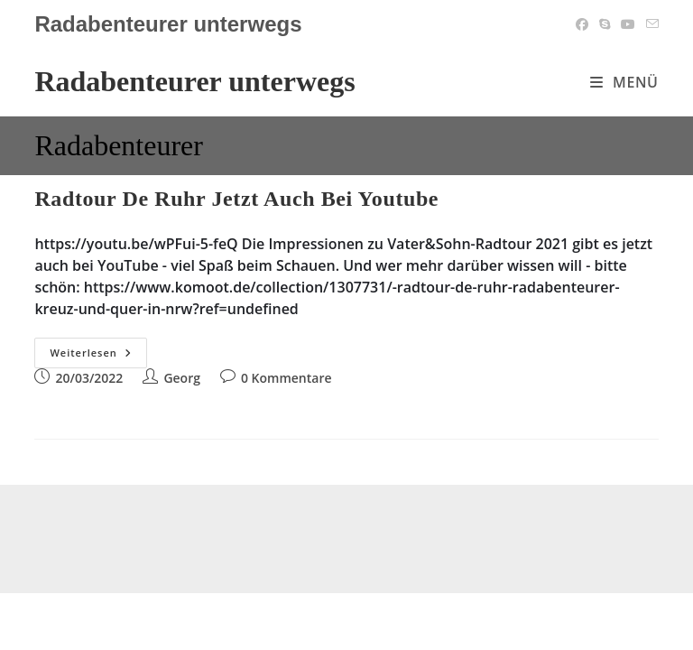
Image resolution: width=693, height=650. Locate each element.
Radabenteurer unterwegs (194, 81)
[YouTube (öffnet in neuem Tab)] (628, 24)
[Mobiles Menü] (624, 82)
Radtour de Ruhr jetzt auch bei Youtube (236, 198)
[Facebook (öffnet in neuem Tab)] (582, 24)
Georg (181, 377)
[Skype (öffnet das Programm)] (604, 24)
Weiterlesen (98, 356)
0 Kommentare (286, 377)
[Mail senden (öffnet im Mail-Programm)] (650, 24)
